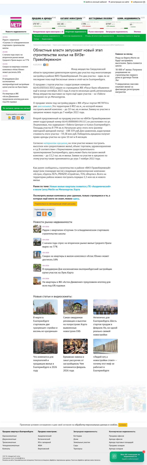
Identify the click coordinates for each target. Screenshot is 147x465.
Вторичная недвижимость (75, 31)
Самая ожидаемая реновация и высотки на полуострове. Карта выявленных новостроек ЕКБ (75, 323)
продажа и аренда (42, 18)
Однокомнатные (9, 435)
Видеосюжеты (47, 39)
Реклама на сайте (8, 459)
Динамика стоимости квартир (128, 36)
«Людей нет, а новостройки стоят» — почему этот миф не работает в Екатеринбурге (105, 362)
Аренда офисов (115, 438)
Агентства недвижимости (72, 36)
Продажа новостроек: (47, 430)
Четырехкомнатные (10, 444)
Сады (76, 444)
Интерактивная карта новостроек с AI (48, 31)
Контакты (97, 459)
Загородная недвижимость (117, 31)
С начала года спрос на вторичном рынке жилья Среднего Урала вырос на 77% (16, 57)
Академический (44, 435)
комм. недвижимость (128, 18)
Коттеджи (78, 435)
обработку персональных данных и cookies (96, 423)
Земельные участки (82, 441)
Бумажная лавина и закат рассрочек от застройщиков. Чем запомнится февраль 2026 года (74, 362)
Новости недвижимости (16, 31)
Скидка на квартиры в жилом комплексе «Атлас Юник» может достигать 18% (15, 69)
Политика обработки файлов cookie (82, 459)
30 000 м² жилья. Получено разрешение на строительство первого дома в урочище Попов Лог (128, 75)
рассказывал (44, 106)
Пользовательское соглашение (24, 459)
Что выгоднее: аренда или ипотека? (16, 108)
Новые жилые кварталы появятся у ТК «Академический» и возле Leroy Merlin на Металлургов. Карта (72, 188)
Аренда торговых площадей (121, 441)
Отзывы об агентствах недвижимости (99, 36)
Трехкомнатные (9, 441)
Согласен (122, 424)
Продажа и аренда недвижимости (47, 36)
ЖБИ (40, 444)
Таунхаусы (78, 447)
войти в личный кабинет (95, 2)
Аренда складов (116, 447)
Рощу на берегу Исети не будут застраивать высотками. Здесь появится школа (128, 61)
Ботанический (44, 438)
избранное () (138, 2)
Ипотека (137, 31)
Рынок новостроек (96, 31)
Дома (76, 438)
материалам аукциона (55, 143)
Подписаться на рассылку (55, 204)
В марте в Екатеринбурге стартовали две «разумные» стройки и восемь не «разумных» (45, 323)
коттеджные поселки (100, 18)
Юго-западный (44, 441)
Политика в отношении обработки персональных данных (52, 459)
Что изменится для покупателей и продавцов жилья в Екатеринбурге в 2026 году (45, 362)
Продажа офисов (116, 435)
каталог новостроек (71, 18)
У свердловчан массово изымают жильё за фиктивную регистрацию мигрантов (127, 88)
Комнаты (6, 447)
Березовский (43, 447)
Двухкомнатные (9, 438)
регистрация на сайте (119, 2)
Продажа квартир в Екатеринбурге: (17, 430)
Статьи (36, 39)
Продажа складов (116, 444)
